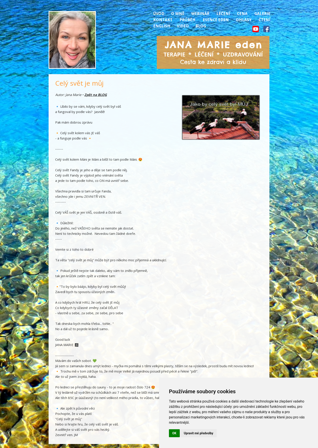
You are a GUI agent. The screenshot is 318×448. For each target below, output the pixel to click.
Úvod (158, 13)
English (161, 25)
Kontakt (162, 19)
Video (183, 25)
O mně (177, 13)
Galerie (262, 13)
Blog (200, 25)
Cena (242, 13)
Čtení (264, 19)
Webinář (200, 13)
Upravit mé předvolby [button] (198, 433)
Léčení (223, 13)
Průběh (187, 19)
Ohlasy (244, 19)
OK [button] (174, 433)
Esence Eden (216, 19)
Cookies (136, 446)
